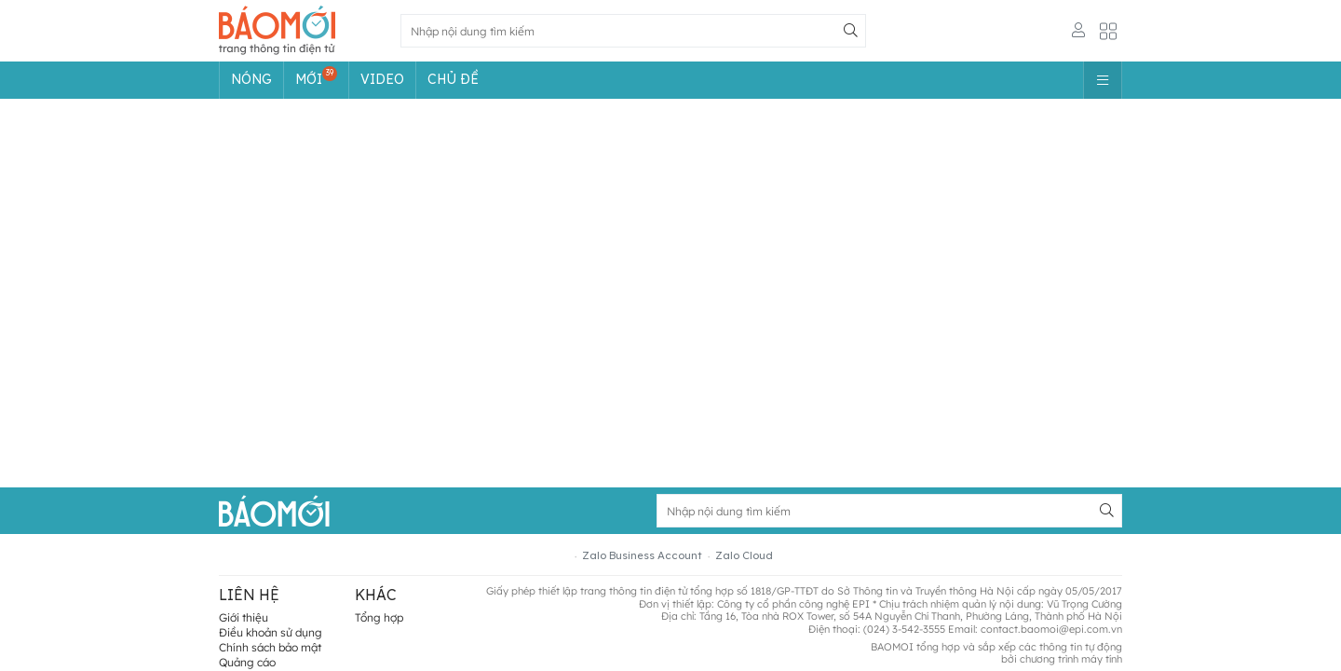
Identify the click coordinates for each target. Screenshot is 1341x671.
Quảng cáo (247, 662)
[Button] (850, 31)
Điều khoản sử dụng (270, 632)
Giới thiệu (243, 617)
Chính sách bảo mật (270, 647)
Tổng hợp (379, 617)
